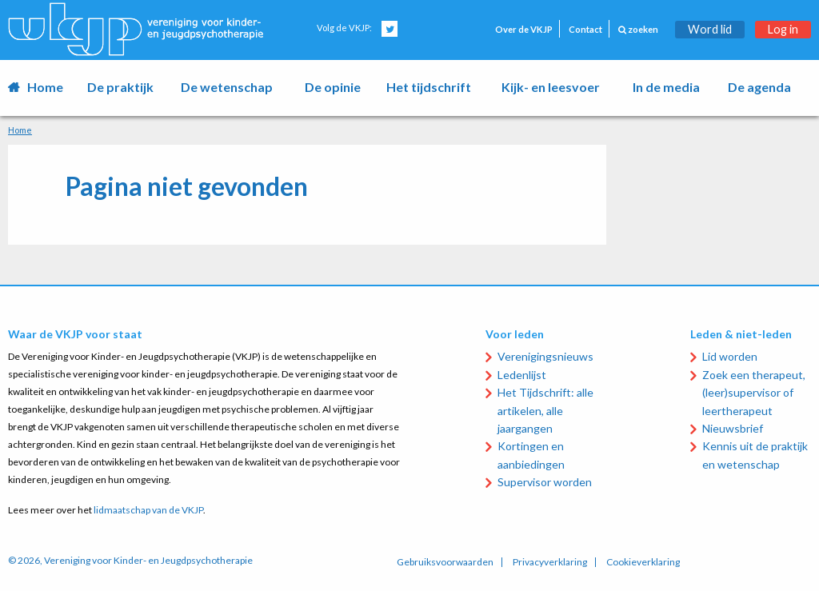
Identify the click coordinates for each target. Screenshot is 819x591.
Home (45, 86)
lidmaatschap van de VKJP (148, 510)
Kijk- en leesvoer (550, 86)
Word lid (710, 29)
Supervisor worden (544, 482)
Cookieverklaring (643, 562)
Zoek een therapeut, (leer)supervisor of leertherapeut (753, 392)
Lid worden (729, 356)
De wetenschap (227, 86)
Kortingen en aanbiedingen (531, 454)
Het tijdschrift (428, 86)
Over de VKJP (524, 29)
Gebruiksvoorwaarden (445, 562)
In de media (666, 86)
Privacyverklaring (550, 562)
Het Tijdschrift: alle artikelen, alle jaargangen (545, 410)
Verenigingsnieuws (545, 356)
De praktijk (120, 86)
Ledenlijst (521, 374)
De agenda (759, 86)
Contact (585, 29)
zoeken (638, 29)
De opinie (333, 86)
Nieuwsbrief (732, 428)
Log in (783, 29)
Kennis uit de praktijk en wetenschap (755, 454)
